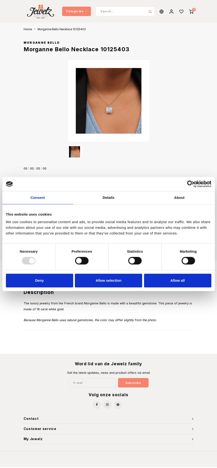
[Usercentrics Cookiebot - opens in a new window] (190, 183)
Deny (39, 280)
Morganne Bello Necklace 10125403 (62, 30)
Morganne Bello (42, 43)
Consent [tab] (37, 198)
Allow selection (108, 280)
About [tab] (179, 198)
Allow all (177, 280)
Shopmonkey (133, 461)
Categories (76, 11)
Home (28, 30)
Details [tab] (109, 198)
